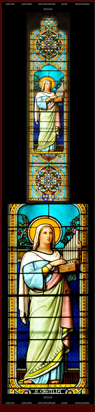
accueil (64, 3)
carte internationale (46, 3)
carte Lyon (10, 3)
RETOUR (48, 9)
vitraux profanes (82, 3)
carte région (26, 3)
